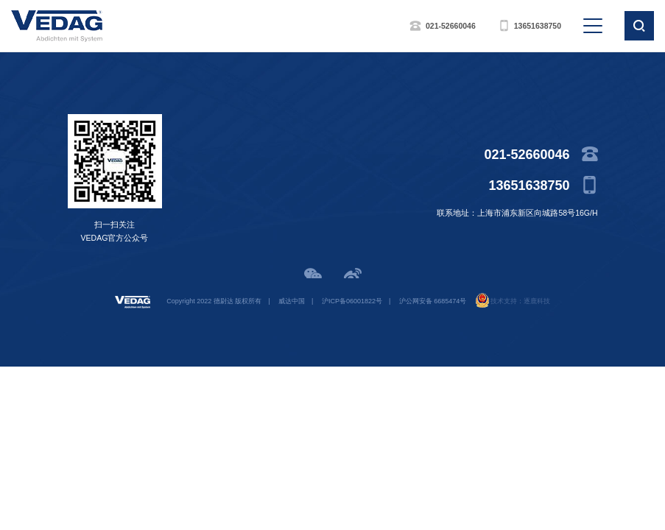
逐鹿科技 (537, 301)
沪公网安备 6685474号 (433, 301)
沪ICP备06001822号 (352, 301)
